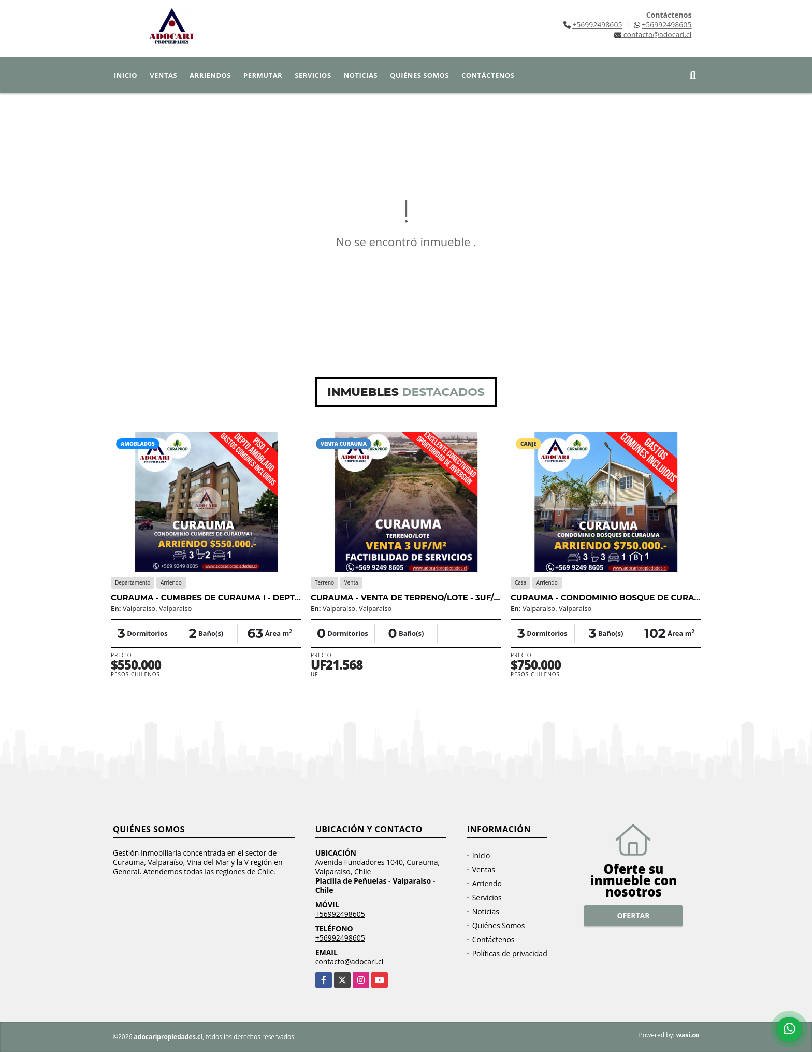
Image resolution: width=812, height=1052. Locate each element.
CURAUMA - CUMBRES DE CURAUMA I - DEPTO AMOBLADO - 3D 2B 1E (253, 597)
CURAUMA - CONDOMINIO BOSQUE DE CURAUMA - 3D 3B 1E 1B (638, 597)
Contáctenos (487, 75)
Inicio (125, 75)
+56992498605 (597, 25)
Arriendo (487, 883)
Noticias (361, 75)
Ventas (163, 75)
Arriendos (210, 75)
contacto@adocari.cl (349, 961)
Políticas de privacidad (509, 953)
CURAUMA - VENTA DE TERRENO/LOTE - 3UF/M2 (408, 597)
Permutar (262, 75)
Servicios (313, 75)
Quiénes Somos (419, 75)
